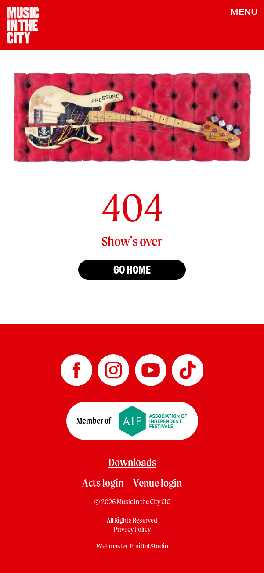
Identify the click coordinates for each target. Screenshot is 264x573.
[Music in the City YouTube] (151, 367)
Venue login (157, 483)
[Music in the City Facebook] (76, 367)
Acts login (102, 483)
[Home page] (23, 24)
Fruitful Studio (149, 546)
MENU (243, 11)
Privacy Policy (132, 529)
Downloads (132, 462)
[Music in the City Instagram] (113, 367)
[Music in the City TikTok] (188, 367)
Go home (132, 269)
